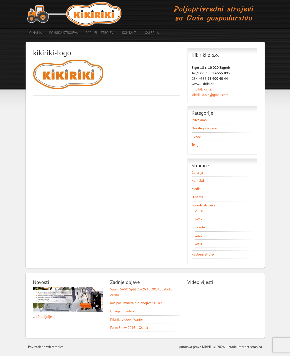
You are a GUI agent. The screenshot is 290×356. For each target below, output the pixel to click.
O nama (35, 32)
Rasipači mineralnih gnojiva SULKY (136, 303)
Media (196, 188)
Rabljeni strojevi (99, 32)
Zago (199, 235)
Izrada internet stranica (245, 347)
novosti (197, 136)
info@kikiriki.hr (203, 89)
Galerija (152, 32)
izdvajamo (199, 120)
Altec (199, 210)
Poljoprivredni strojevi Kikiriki (145, 14)
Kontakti (129, 32)
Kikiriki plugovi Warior (126, 319)
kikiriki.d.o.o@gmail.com (210, 94)
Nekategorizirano (204, 128)
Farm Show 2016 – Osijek (129, 327)
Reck (198, 219)
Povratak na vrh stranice (46, 347)
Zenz (198, 243)
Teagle (196, 144)
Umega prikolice (122, 311)
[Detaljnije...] (46, 316)
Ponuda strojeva (62, 32)
